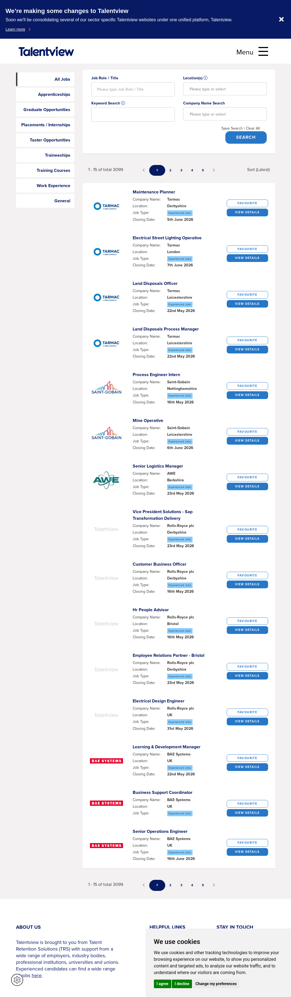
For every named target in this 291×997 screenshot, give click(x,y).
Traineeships (57, 155)
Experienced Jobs (180, 213)
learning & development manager (167, 747)
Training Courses (53, 170)
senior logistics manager (158, 466)
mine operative (148, 420)
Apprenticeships (54, 94)
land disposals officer (155, 283)
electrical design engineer (159, 701)
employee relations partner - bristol (168, 655)
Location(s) (195, 78)
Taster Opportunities (50, 140)
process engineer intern (156, 374)
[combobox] (225, 89)
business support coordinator (163, 792)
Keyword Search (108, 103)
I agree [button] (163, 984)
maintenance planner (154, 192)
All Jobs (62, 79)
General (62, 201)
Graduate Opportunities (46, 109)
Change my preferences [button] (216, 984)
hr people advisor (151, 610)
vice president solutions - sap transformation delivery (163, 514)
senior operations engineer (160, 831)
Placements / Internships (45, 125)
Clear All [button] (253, 128)
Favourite (247, 203)
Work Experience (53, 185)
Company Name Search (204, 103)
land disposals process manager (166, 329)
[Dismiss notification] (281, 19)
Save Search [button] (232, 128)
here (37, 975)
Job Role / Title (104, 78)
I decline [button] (182, 984)
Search (246, 137)
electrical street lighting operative (167, 238)
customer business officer (159, 564)
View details (247, 212)
